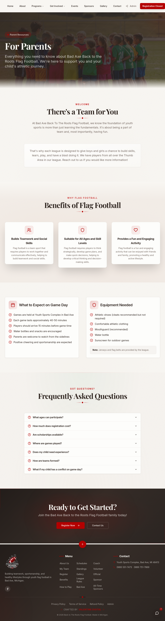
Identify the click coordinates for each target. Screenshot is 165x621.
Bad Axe (81, 587)
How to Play (66, 587)
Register (64, 574)
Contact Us (97, 528)
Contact (117, 6)
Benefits (64, 579)
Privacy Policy (58, 604)
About (22, 6)
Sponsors (89, 6)
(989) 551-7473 (124, 567)
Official (96, 574)
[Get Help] (157, 613)
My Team (64, 569)
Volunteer (98, 569)
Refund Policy (97, 604)
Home (10, 6)
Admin (131, 6)
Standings (82, 569)
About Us (64, 563)
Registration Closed (152, 6)
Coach (96, 563)
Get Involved (57, 6)
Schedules (82, 563)
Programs (38, 6)
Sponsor (97, 579)
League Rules (80, 580)
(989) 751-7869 (141, 567)
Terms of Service (77, 604)
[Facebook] (7, 589)
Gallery (103, 6)
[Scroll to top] (82, 544)
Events (74, 6)
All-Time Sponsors (98, 587)
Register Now (70, 528)
